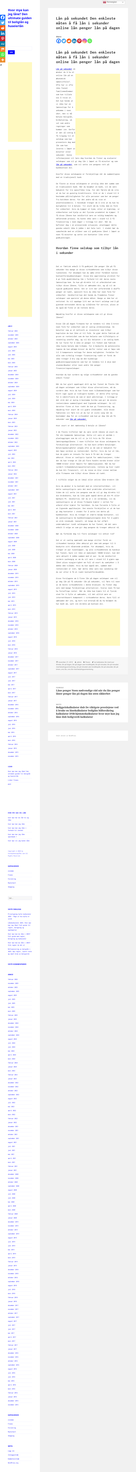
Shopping (11, 887)
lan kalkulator (99, 662)
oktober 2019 (13, 581)
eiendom (11, 871)
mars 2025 (11, 362)
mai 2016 (11, 732)
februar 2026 (13, 331)
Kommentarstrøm (13, 1459)
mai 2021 (11, 506)
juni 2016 (11, 728)
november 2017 (13, 661)
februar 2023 (13, 426)
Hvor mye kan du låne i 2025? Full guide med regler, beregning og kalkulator (19, 936)
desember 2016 (13, 704)
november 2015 (13, 756)
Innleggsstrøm (13, 1455)
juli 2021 (11, 498)
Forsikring (12, 879)
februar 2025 (13, 366)
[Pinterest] (79, 41)
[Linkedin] (74, 41)
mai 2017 (11, 685)
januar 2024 (12, 418)
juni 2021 (11, 502)
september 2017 (13, 669)
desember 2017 (13, 657)
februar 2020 (13, 565)
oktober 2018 (13, 629)
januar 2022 (12, 474)
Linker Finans (13, 780)
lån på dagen (67, 664)
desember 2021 (13, 478)
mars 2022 (11, 466)
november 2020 (13, 529)
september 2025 (13, 343)
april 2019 (12, 605)
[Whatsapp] (89, 41)
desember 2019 (13, 573)
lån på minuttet (101, 664)
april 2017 (12, 689)
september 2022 (13, 446)
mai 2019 (11, 601)
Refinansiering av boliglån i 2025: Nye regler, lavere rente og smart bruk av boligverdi (20, 951)
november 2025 (13, 335)
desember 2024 (13, 374)
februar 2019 (13, 613)
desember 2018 (13, 621)
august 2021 (12, 494)
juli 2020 (11, 545)
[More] (2, 59)
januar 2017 (12, 700)
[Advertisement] (20, 102)
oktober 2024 (13, 382)
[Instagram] (84, 41)
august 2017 (12, 673)
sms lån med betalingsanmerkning (80, 669)
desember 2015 (13, 752)
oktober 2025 (13, 339)
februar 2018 (13, 649)
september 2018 (13, 633)
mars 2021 (11, 514)
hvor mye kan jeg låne (16, 824)
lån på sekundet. (78, 419)
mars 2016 (11, 740)
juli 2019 (11, 593)
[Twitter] (63, 41)
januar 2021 (12, 522)
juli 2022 (11, 454)
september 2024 (13, 386)
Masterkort (12, 883)
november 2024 (13, 378)
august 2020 (12, 541)
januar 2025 (12, 370)
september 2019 (13, 585)
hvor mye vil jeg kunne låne (18, 841)
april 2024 (12, 406)
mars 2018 (11, 645)
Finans (10, 875)
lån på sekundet (64, 164)
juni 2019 (11, 597)
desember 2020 (13, 525)
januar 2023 (12, 430)
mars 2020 (11, 561)
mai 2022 (11, 458)
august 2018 (12, 637)
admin (79, 662)
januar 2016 (12, 748)
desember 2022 (13, 434)
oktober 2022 (13, 442)
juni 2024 (11, 398)
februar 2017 (13, 696)
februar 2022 (13, 470)
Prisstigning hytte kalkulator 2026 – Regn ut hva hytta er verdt (19, 916)
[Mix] (2, 49)
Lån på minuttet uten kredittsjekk (88, 667)
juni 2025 (11, 354)
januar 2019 (12, 617)
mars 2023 (11, 422)
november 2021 (13, 482)
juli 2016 (11, 724)
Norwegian (110, 2)
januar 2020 (12, 569)
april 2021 (12, 510)
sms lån (64, 669)
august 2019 (12, 589)
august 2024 (12, 390)
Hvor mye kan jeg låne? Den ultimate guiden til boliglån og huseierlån (20, 18)
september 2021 (13, 490)
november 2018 (13, 625)
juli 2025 (11, 351)
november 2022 (13, 438)
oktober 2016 (13, 712)
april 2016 (12, 736)
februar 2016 (13, 744)
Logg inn (11, 1451)
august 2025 (12, 347)
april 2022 (12, 462)
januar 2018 (12, 653)
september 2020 (13, 537)
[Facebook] (58, 41)
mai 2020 (11, 553)
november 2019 (13, 577)
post (9, 784)
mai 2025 (11, 358)
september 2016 (13, 716)
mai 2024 (11, 402)
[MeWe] (2, 44)
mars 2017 (11, 692)
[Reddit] (69, 41)
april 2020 (12, 557)
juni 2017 (11, 681)
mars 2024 (11, 410)
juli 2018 (11, 641)
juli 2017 (11, 677)
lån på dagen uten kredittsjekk (83, 664)
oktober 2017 (13, 665)
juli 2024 (11, 394)
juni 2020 (11, 549)
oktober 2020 (13, 533)
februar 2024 (13, 414)
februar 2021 (13, 518)
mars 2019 (11, 609)
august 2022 (12, 450)
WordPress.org (13, 1463)
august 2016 (12, 720)
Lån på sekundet (64, 69)
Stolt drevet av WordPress (66, 735)
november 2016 (13, 708)
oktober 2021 (13, 486)
